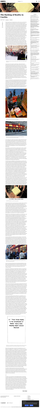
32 (18, 363)
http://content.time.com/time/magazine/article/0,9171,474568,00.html (34, 71)
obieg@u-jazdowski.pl (17, 396)
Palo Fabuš (7, 19)
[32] (30, 78)
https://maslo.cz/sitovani (33, 28)
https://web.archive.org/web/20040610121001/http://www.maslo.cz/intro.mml (34, 39)
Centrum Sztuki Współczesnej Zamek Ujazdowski (18, 406)
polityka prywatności (31, 399)
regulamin (29, 398)
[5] (30, 28)
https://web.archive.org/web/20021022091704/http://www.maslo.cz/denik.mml (34, 37)
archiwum (29, 396)
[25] (30, 64)
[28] (30, 70)
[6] (30, 29)
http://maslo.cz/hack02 (33, 61)
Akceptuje (31, 405)
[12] (30, 44)
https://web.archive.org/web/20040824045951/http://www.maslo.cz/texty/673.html (34, 67)
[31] (30, 77)
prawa (29, 397)
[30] (30, 75)
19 (20, 242)
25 (11, 288)
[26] (30, 66)
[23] (30, 61)
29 (15, 304)
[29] (30, 72)
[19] (30, 57)
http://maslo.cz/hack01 (33, 56)
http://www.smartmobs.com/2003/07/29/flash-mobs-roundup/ (34, 63)
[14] (30, 48)
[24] (30, 62)
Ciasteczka (24, 401)
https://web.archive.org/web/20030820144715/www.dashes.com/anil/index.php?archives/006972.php (34, 76)
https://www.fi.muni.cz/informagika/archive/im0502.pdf (34, 43)
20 (20, 243)
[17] (30, 52)
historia (29, 395)
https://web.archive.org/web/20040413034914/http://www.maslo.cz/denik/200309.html (34, 69)
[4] (30, 23)
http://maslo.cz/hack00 (34, 47)
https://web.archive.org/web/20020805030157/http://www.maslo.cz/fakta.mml (34, 45)
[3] (30, 20)
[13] (30, 46)
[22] (30, 60)
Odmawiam (27, 405)
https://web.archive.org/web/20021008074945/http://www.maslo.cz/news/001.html (34, 50)
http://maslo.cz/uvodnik (33, 60)
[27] (30, 68)
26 (9, 289)
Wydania (19, 1)
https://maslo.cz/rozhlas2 (33, 57)
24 (19, 284)
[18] (30, 56)
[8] (30, 34)
